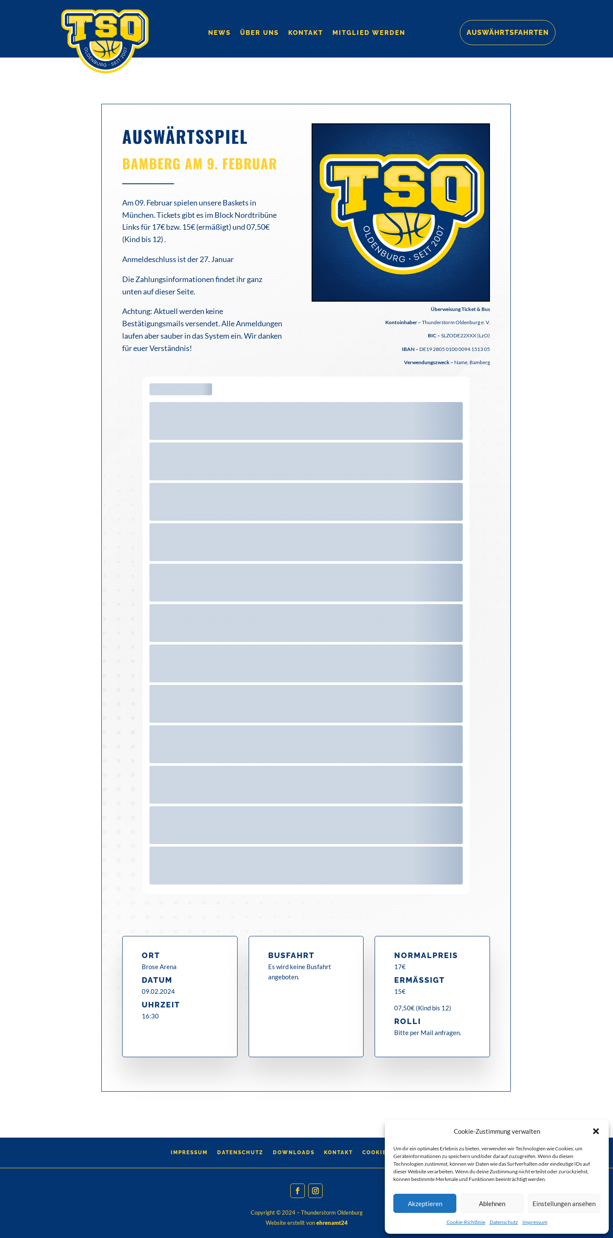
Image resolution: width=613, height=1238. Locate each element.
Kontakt (305, 33)
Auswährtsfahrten (508, 33)
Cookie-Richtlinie (466, 1222)
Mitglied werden (368, 33)
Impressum (534, 1222)
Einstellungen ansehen (564, 1203)
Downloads (294, 1152)
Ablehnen (492, 1203)
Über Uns (259, 33)
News (219, 33)
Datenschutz (504, 1222)
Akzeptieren (425, 1203)
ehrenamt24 (332, 1222)
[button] (596, 1131)
